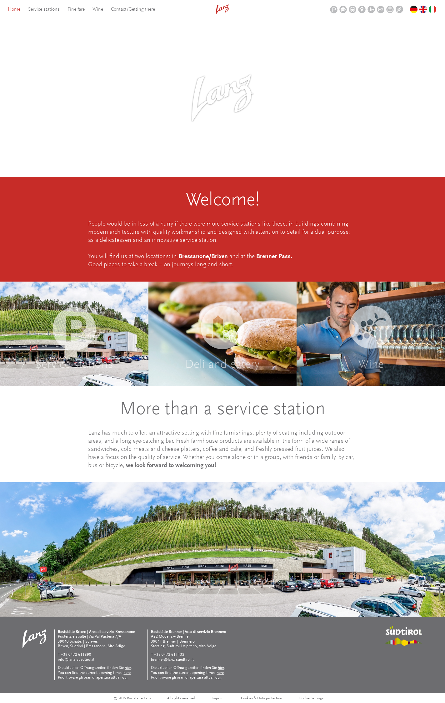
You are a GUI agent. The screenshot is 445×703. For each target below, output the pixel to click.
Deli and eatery (222, 365)
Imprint (218, 698)
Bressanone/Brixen (203, 256)
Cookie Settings (311, 698)
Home (14, 9)
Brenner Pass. (274, 256)
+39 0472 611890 (76, 655)
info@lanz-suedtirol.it (76, 660)
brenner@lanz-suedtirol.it (172, 660)
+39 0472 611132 (169, 655)
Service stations (44, 9)
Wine (97, 9)
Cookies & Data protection (261, 698)
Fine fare (76, 9)
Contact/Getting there (133, 9)
